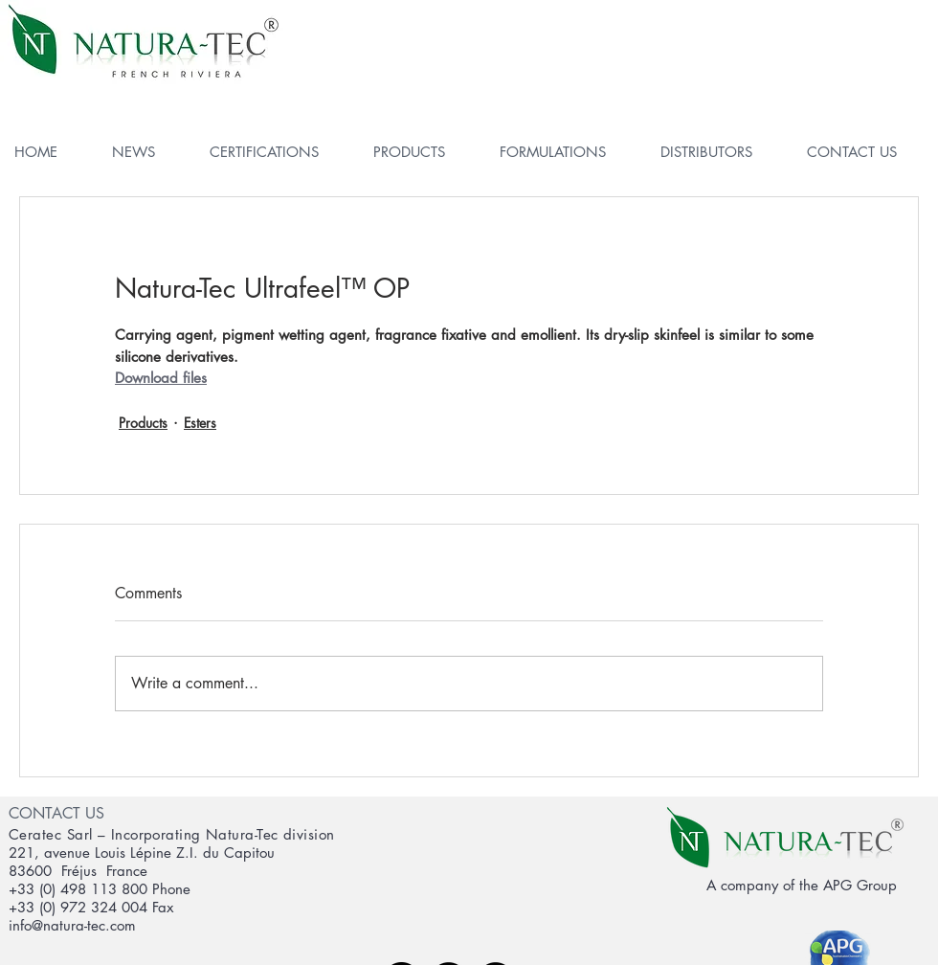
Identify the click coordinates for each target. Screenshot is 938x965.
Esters (200, 423)
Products (143, 423)
